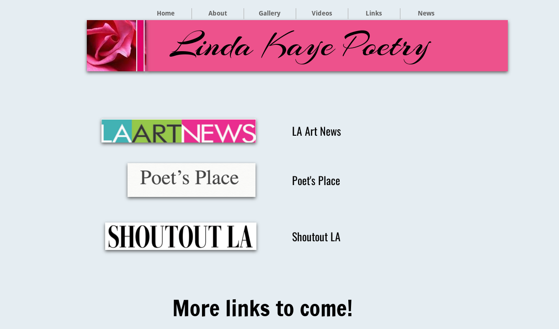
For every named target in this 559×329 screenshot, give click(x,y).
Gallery (270, 13)
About (217, 13)
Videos (322, 13)
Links (374, 13)
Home (166, 13)
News (426, 13)
